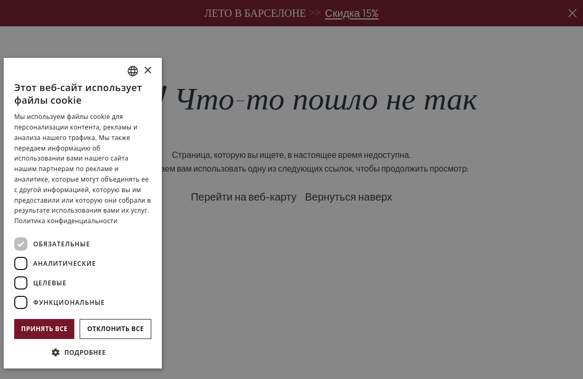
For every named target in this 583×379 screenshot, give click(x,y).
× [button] (147, 71)
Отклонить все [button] (115, 328)
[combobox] (133, 71)
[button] (82, 352)
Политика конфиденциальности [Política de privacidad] (66, 220)
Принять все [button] (44, 328)
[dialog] (83, 213)
